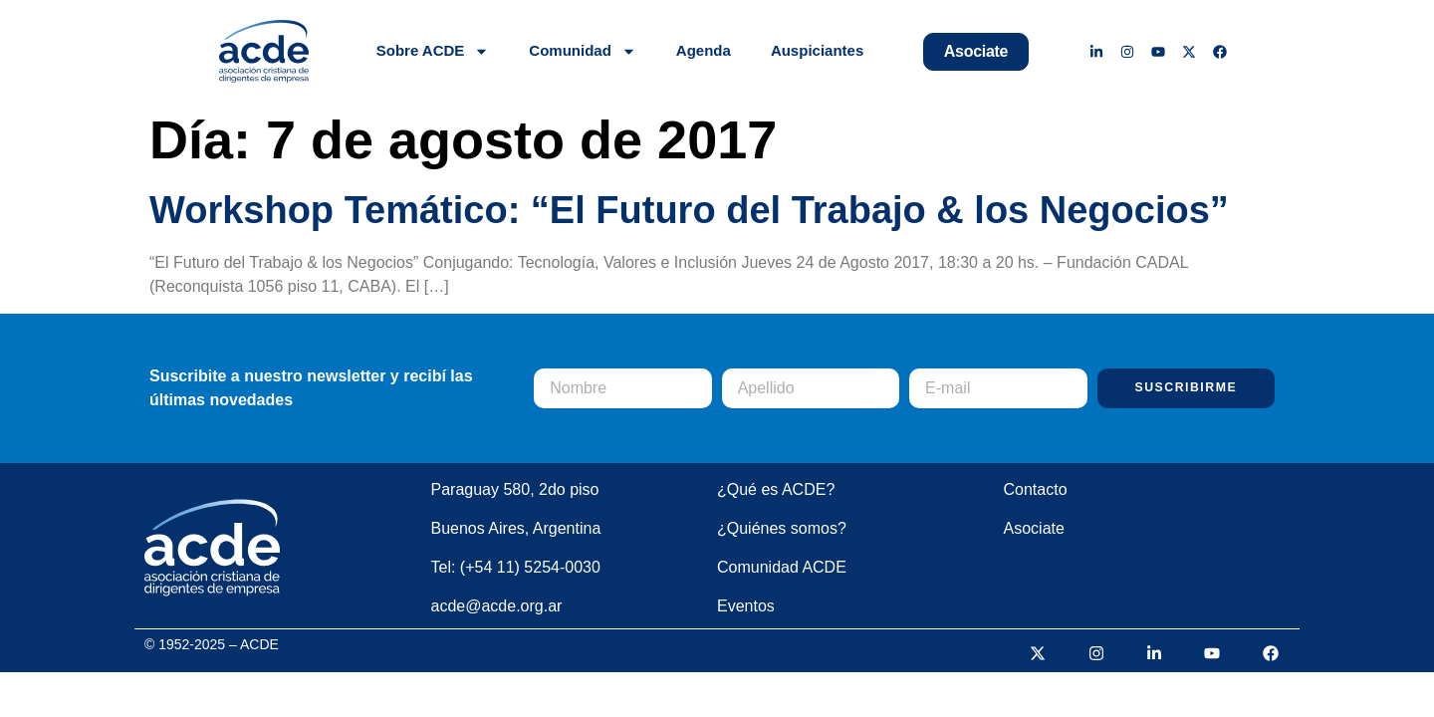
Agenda (703, 50)
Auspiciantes (817, 50)
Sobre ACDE (433, 51)
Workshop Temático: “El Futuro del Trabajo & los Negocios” (689, 210)
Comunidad (582, 51)
